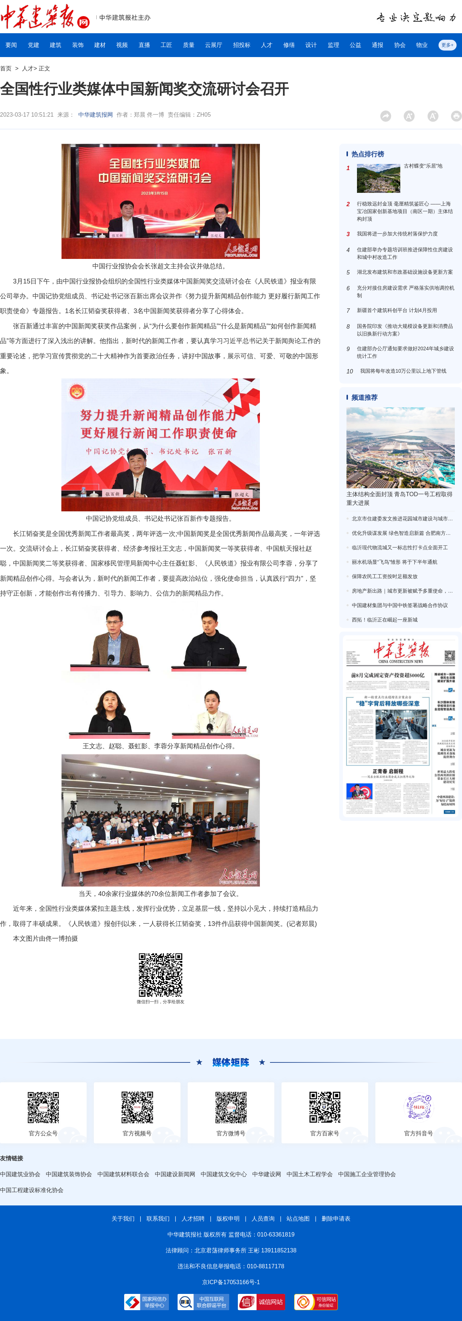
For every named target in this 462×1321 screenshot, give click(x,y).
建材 (100, 45)
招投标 (241, 45)
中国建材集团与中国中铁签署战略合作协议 (400, 605)
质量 (189, 45)
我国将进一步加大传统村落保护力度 (397, 234)
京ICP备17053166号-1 (231, 1282)
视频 (122, 45)
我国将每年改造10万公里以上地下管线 (403, 371)
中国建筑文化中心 (224, 1174)
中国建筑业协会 (20, 1174)
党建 (33, 45)
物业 (422, 45)
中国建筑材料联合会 (123, 1174)
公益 (355, 45)
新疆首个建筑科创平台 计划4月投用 (397, 310)
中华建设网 (266, 1174)
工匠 (166, 45)
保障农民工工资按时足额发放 (385, 576)
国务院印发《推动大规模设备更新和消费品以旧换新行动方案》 (405, 330)
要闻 (11, 45)
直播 (144, 45)
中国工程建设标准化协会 (32, 1190)
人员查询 (263, 1219)
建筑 (55, 45)
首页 (6, 68)
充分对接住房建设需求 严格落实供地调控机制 (405, 291)
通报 (377, 45)
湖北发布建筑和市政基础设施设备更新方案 (405, 272)
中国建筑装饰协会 (69, 1174)
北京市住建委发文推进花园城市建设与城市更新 (405, 518)
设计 (311, 45)
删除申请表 (336, 1219)
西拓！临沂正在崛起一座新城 (385, 620)
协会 (400, 45)
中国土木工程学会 (310, 1174)
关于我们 (123, 1219)
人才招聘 (193, 1219)
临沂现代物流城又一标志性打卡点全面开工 (400, 547)
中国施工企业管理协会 (367, 1174)
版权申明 (228, 1219)
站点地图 (298, 1219)
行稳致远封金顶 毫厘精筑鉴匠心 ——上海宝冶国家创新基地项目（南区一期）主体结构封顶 (405, 211)
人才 (267, 45)
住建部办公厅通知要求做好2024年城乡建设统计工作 (405, 352)
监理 (333, 45)
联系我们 (158, 1219)
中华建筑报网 (95, 115)
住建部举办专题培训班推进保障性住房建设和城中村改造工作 (405, 253)
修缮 (289, 45)
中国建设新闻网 (175, 1174)
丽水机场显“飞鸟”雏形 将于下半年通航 (394, 562)
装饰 (78, 45)
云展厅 (213, 45)
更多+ (447, 45)
